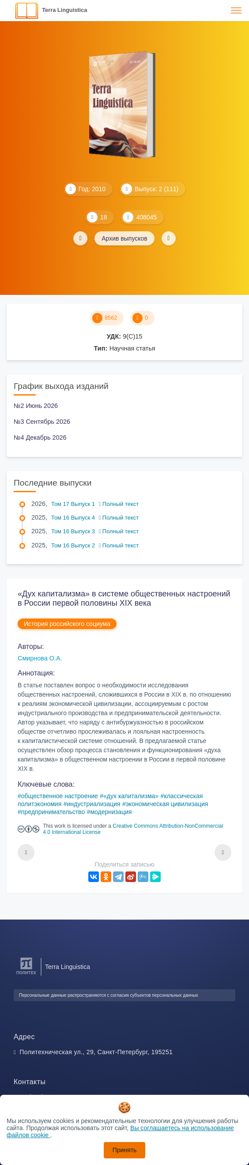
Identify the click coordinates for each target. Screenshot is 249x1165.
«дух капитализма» (130, 795)
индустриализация (93, 803)
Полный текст (119, 504)
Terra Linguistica (64, 10)
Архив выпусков (124, 238)
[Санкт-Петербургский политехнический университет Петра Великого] (26, 974)
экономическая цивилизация (167, 803)
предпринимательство (53, 811)
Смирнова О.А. (40, 658)
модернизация (111, 811)
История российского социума (67, 623)
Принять (125, 1150)
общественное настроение (59, 795)
